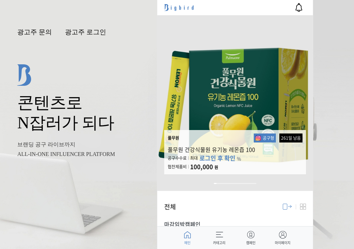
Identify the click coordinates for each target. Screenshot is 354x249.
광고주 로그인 (85, 32)
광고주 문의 (34, 32)
